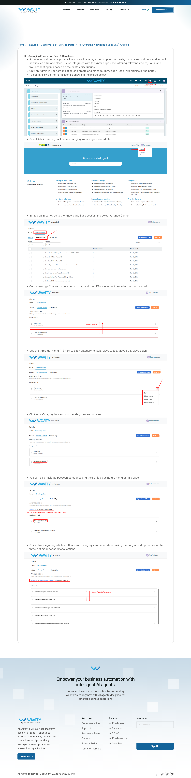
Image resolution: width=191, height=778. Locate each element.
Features (32, 44)
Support (86, 728)
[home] (37, 10)
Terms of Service (91, 748)
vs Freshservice (118, 738)
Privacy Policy (89, 743)
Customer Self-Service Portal (58, 44)
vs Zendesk (115, 728)
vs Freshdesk (116, 723)
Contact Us (124, 10)
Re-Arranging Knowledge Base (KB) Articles (103, 44)
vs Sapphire (115, 743)
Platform (81, 10)
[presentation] (149, 733)
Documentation (90, 723)
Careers (86, 738)
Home (21, 44)
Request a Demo (91, 733)
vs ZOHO (114, 733)
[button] (67, 10)
